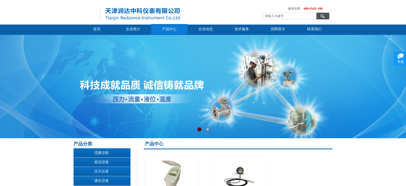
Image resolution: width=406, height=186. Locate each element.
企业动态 (205, 29)
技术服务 (242, 29)
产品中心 (169, 29)
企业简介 (133, 29)
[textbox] (289, 16)
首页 (96, 29)
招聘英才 (278, 29)
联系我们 (314, 29)
